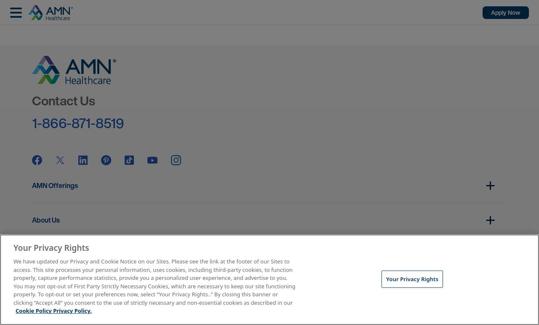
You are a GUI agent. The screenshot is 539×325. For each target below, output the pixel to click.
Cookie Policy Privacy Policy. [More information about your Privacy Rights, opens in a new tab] (54, 310)
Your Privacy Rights (412, 278)
